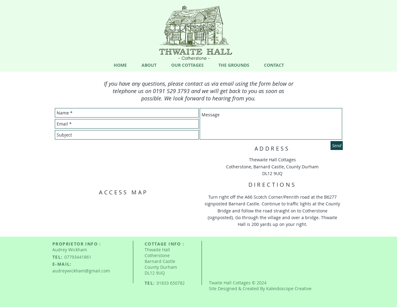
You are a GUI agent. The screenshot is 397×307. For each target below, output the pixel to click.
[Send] (337, 145)
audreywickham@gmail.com (81, 271)
